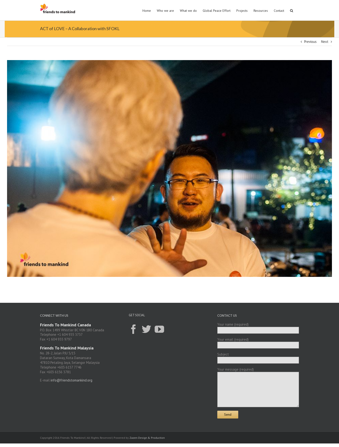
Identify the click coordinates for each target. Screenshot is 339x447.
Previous (310, 41)
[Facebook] (133, 329)
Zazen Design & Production (147, 437)
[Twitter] (146, 329)
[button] (291, 10)
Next (324, 41)
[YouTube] (159, 329)
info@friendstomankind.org (71, 380)
